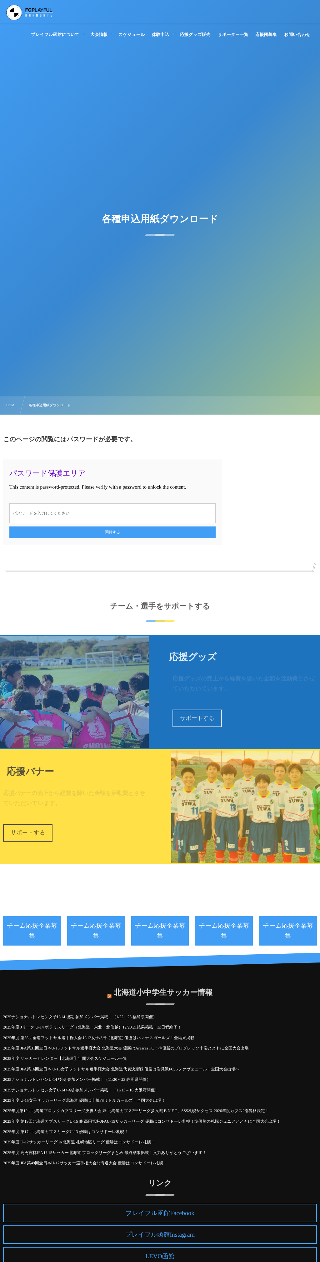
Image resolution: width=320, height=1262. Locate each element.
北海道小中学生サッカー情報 (163, 990)
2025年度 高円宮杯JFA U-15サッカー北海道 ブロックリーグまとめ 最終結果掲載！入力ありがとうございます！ (105, 1152)
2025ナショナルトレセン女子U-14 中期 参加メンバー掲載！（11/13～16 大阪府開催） (81, 1090)
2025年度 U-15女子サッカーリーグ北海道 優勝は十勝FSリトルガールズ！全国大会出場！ (84, 1100)
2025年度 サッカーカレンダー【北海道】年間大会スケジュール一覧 (65, 1058)
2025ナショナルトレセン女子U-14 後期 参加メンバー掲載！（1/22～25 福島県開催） (80, 1016)
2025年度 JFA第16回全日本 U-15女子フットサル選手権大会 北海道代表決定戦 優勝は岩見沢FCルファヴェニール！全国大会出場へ (121, 1069)
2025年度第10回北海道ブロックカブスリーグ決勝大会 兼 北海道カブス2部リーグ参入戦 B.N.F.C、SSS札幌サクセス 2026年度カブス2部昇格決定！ (136, 1110)
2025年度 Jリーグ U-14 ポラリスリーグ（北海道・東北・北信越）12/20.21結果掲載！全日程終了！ (92, 1027)
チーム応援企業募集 (32, 930)
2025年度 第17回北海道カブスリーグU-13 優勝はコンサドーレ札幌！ (65, 1131)
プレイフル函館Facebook (160, 1213)
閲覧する (112, 532)
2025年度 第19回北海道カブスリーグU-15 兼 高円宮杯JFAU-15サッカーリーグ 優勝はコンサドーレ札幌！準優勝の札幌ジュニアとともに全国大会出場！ (142, 1121)
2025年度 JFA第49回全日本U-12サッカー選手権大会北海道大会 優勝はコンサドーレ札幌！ (85, 1163)
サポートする (197, 718)
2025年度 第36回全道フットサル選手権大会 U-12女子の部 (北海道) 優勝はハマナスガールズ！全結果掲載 (98, 1037)
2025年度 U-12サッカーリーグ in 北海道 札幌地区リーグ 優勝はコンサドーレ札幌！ (79, 1142)
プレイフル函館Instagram (160, 1234)
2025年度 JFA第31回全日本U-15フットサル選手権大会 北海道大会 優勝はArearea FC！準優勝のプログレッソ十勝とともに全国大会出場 (126, 1048)
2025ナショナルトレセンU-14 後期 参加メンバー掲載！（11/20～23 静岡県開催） (77, 1079)
